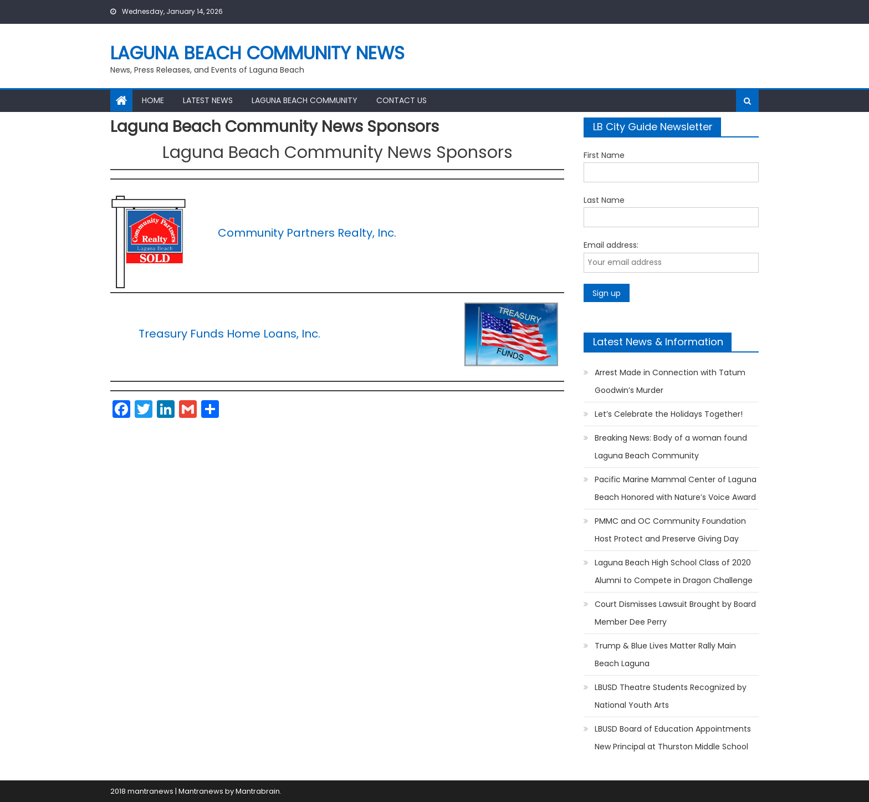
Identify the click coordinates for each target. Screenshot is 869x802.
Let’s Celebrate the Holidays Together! (669, 414)
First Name (604, 155)
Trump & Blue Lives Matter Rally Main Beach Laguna (665, 654)
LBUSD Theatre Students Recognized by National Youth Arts (671, 696)
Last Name (604, 200)
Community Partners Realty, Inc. (307, 233)
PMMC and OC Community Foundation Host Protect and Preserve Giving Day (670, 529)
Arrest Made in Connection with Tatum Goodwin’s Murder (670, 381)
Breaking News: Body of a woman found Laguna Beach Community (671, 446)
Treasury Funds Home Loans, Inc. (229, 333)
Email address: (611, 245)
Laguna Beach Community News (257, 52)
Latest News (208, 100)
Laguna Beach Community (304, 100)
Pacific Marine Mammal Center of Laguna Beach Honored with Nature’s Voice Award (675, 488)
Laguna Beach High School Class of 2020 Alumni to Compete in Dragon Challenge (674, 571)
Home (153, 100)
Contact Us (401, 100)
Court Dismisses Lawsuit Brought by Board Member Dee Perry (675, 613)
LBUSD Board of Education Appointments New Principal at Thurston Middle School (673, 737)
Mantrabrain (258, 791)
